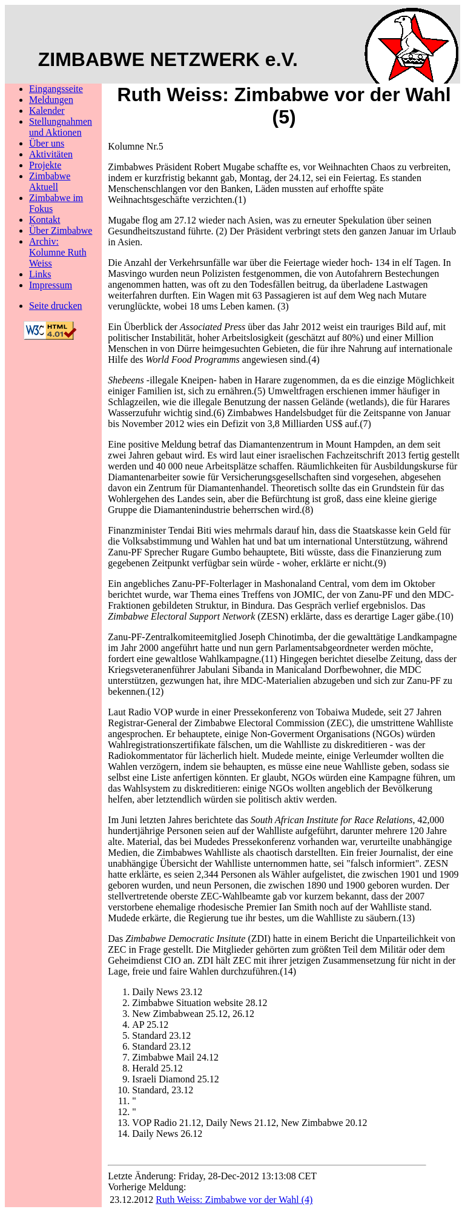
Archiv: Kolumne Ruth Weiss (58, 252)
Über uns (46, 143)
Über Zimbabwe (60, 230)
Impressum (50, 285)
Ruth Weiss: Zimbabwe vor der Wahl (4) (234, 1199)
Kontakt (45, 219)
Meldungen (51, 99)
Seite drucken (55, 305)
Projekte (45, 165)
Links (40, 274)
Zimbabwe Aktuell (49, 181)
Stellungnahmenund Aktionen (60, 126)
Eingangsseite (56, 89)
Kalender (47, 110)
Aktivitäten (51, 154)
